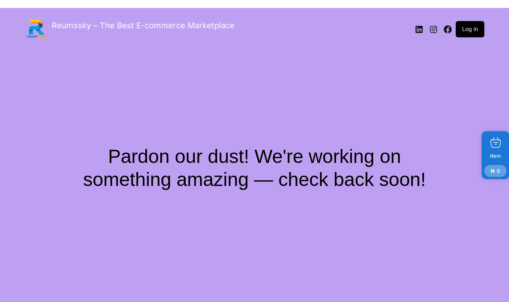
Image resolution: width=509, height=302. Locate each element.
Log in (470, 28)
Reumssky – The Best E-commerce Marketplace (143, 25)
